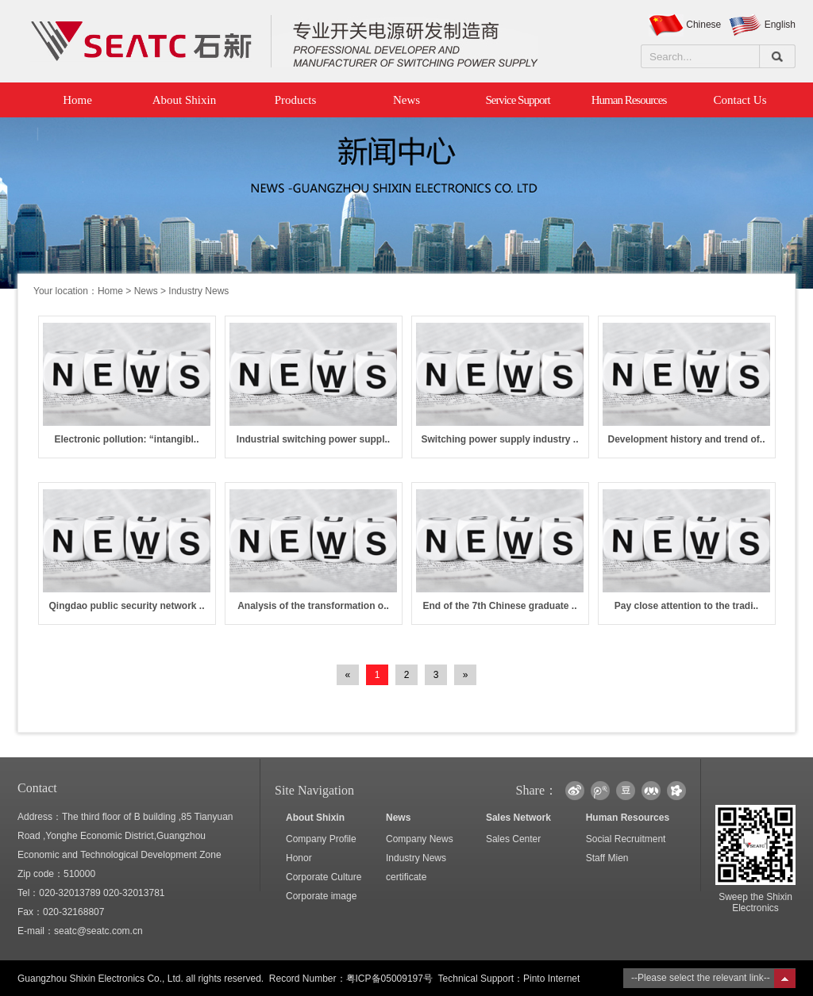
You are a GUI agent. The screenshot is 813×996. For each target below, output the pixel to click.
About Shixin (184, 100)
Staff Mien (607, 858)
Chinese (703, 24)
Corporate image (321, 896)
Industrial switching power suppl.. (313, 439)
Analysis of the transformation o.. (313, 605)
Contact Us (739, 100)
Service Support (517, 100)
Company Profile (321, 839)
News (406, 100)
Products (296, 100)
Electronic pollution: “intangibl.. (127, 439)
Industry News (416, 858)
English (780, 24)
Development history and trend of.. (686, 439)
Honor (299, 858)
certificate (406, 877)
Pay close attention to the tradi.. (686, 605)
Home (73, 100)
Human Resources (629, 100)
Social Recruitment (626, 839)
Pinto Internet (551, 978)
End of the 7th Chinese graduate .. (499, 605)
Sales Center (513, 839)
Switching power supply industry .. (499, 439)
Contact (37, 788)
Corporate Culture (323, 877)
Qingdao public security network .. (126, 605)
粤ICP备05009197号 (389, 978)
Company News (419, 839)
